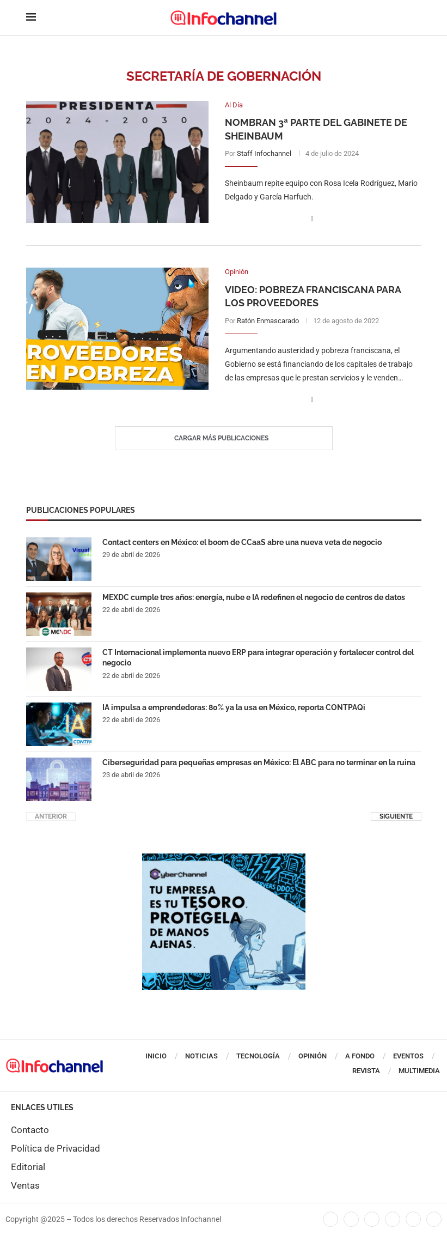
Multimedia (419, 1071)
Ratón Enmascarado (268, 321)
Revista (366, 1071)
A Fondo (360, 1056)
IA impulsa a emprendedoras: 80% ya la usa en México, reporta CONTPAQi (233, 707)
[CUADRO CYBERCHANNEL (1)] (223, 858)
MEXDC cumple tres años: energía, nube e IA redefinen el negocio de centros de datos (253, 597)
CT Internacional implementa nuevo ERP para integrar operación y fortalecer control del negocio (258, 658)
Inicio (156, 1056)
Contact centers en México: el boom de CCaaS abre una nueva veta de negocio (242, 542)
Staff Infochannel (264, 153)
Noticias (201, 1056)
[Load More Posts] (224, 438)
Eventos (408, 1056)
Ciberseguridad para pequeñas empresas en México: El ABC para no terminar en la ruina (258, 762)
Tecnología (258, 1056)
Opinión (312, 1056)
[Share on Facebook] (312, 218)
